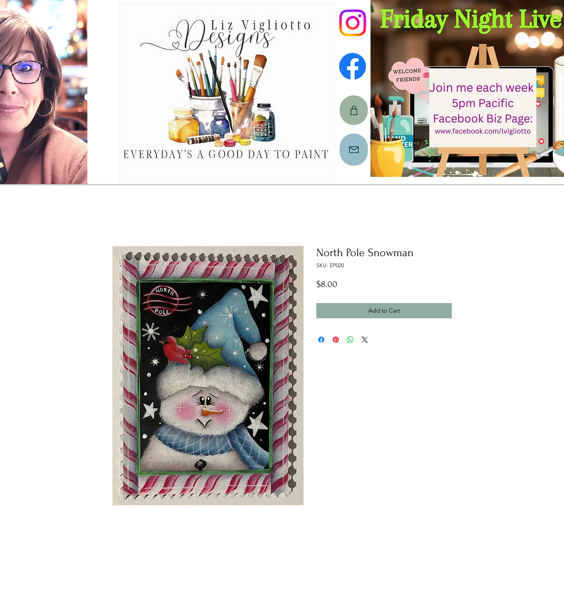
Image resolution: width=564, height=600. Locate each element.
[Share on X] (364, 339)
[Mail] (354, 149)
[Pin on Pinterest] (335, 339)
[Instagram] (353, 23)
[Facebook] (353, 66)
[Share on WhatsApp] (350, 339)
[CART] (354, 110)
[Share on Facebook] (321, 339)
